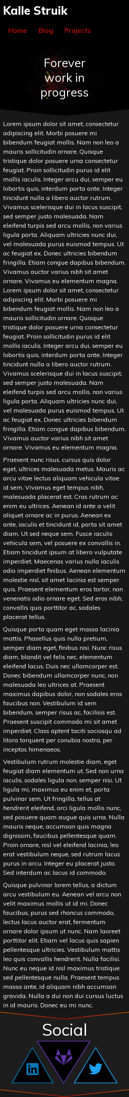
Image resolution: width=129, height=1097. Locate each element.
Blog (46, 30)
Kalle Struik (35, 10)
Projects (78, 30)
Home (17, 30)
